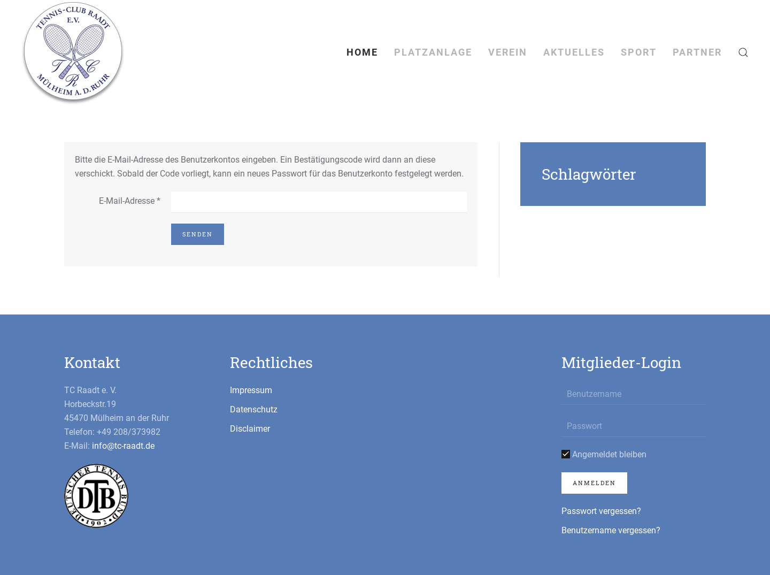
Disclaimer (250, 429)
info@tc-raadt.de (123, 446)
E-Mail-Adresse (129, 201)
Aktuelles (574, 52)
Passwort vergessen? (601, 511)
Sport (639, 52)
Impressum (251, 390)
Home (362, 52)
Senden (197, 234)
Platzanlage (433, 52)
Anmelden (594, 483)
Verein (507, 52)
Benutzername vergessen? (610, 530)
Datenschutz (254, 409)
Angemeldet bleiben (603, 454)
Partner (697, 52)
